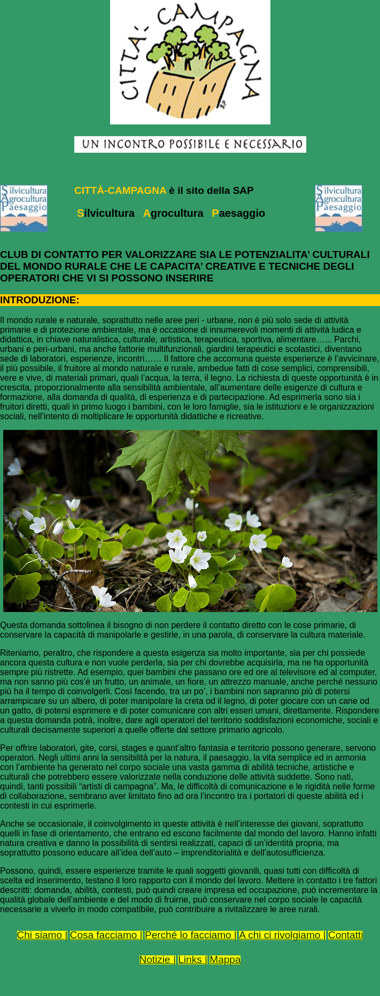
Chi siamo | (42, 934)
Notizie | (157, 959)
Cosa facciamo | (106, 934)
